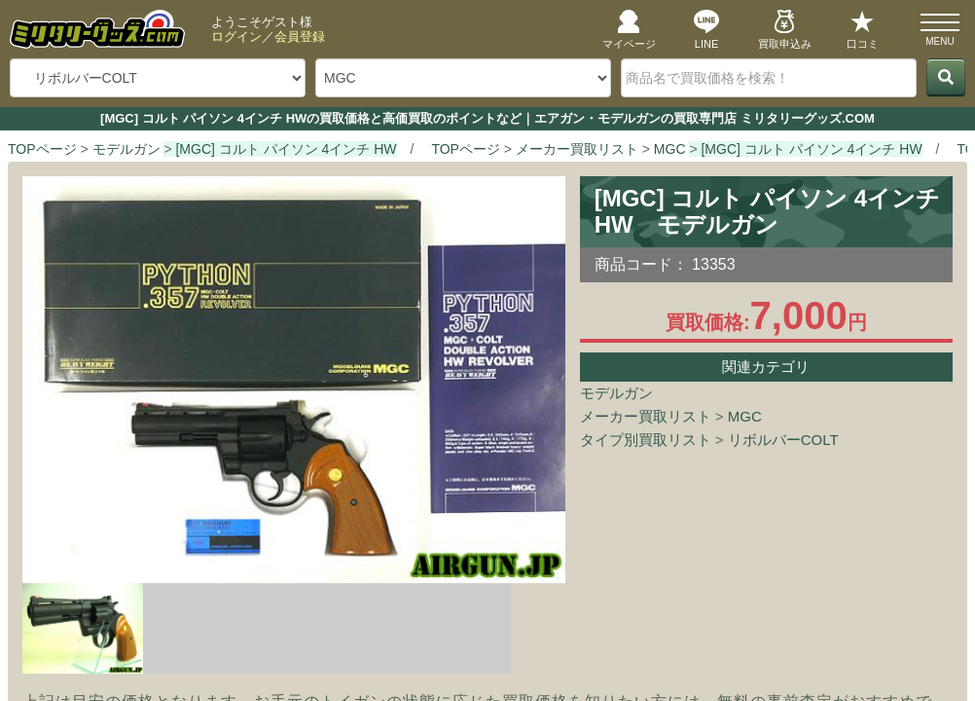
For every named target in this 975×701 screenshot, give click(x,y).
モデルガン (616, 393)
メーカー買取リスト (645, 416)
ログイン (236, 36)
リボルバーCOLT (783, 439)
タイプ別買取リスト (645, 439)
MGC (745, 416)
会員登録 (299, 36)
